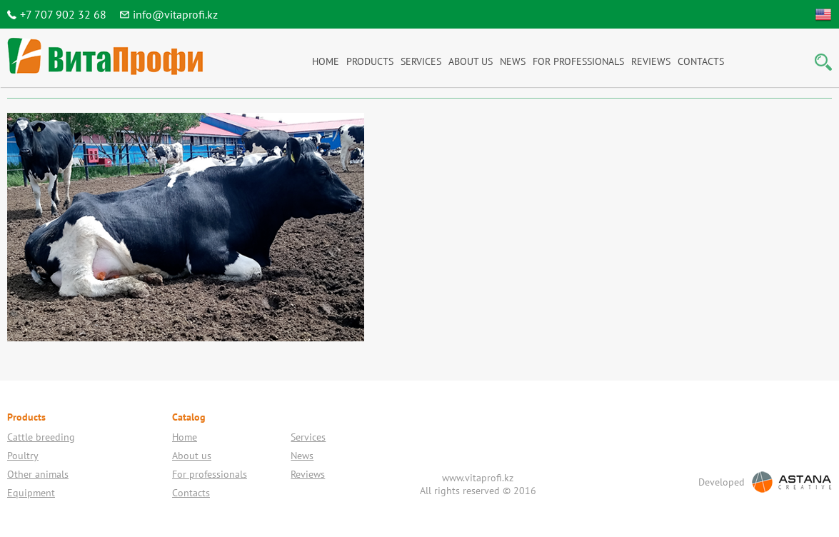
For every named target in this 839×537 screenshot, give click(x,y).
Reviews (650, 61)
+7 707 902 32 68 (63, 14)
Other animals (38, 474)
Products (369, 61)
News (513, 61)
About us (470, 61)
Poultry (23, 455)
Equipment (31, 492)
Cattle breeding (41, 437)
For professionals (578, 61)
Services (421, 61)
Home (325, 61)
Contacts (701, 61)
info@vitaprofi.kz (175, 14)
